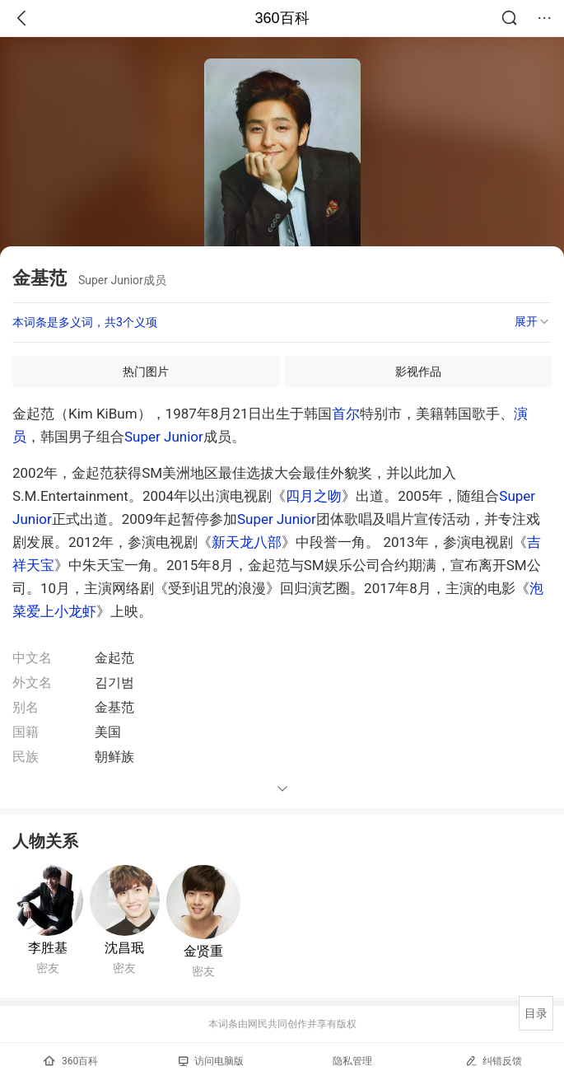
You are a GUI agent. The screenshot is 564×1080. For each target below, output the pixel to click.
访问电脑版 (211, 1061)
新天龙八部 (247, 542)
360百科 (281, 18)
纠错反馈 (493, 1060)
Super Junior (163, 436)
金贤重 (203, 951)
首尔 (346, 413)
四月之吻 (314, 496)
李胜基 (48, 948)
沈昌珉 (124, 948)
